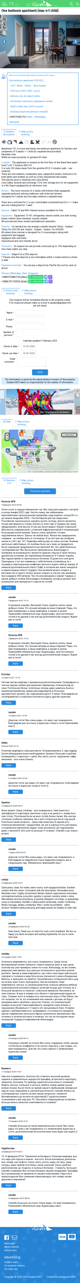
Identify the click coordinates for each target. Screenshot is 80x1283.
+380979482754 (17, 116)
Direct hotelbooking (10, 292)
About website (11, 1246)
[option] (40, 41)
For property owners (14, 1265)
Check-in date (11, 346)
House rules (10, 1250)
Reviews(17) (9, 482)
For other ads (11, 1269)
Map (7, 421)
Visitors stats (11, 1262)
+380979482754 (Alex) (14, 276)
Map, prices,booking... (26, 133)
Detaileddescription (9, 133)
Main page (9, 1243)
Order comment (9, 360)
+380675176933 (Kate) (14, 281)
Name (10, 312)
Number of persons (8, 333)
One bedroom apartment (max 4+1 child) (29, 11)
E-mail (10, 319)
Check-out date (10, 353)
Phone (10, 326)
